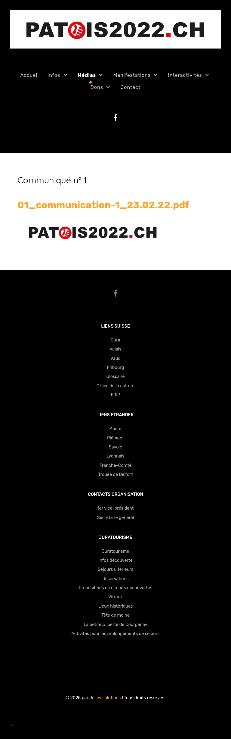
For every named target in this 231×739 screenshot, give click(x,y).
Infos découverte (115, 560)
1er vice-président (115, 508)
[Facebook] (116, 293)
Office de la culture (116, 385)
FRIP (115, 395)
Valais (116, 349)
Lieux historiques (115, 606)
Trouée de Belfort (115, 474)
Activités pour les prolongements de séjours (115, 633)
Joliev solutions (105, 697)
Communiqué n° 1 (52, 180)
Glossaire (115, 376)
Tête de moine (115, 615)
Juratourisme (115, 551)
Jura (115, 340)
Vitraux (115, 596)
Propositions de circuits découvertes (115, 587)
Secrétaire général (115, 517)
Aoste (116, 428)
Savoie (115, 447)
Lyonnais (116, 456)
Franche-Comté (115, 465)
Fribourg (115, 367)
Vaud (115, 358)
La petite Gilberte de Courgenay (115, 624)
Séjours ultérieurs (115, 569)
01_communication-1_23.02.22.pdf (103, 205)
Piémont (115, 438)
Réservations (115, 578)
